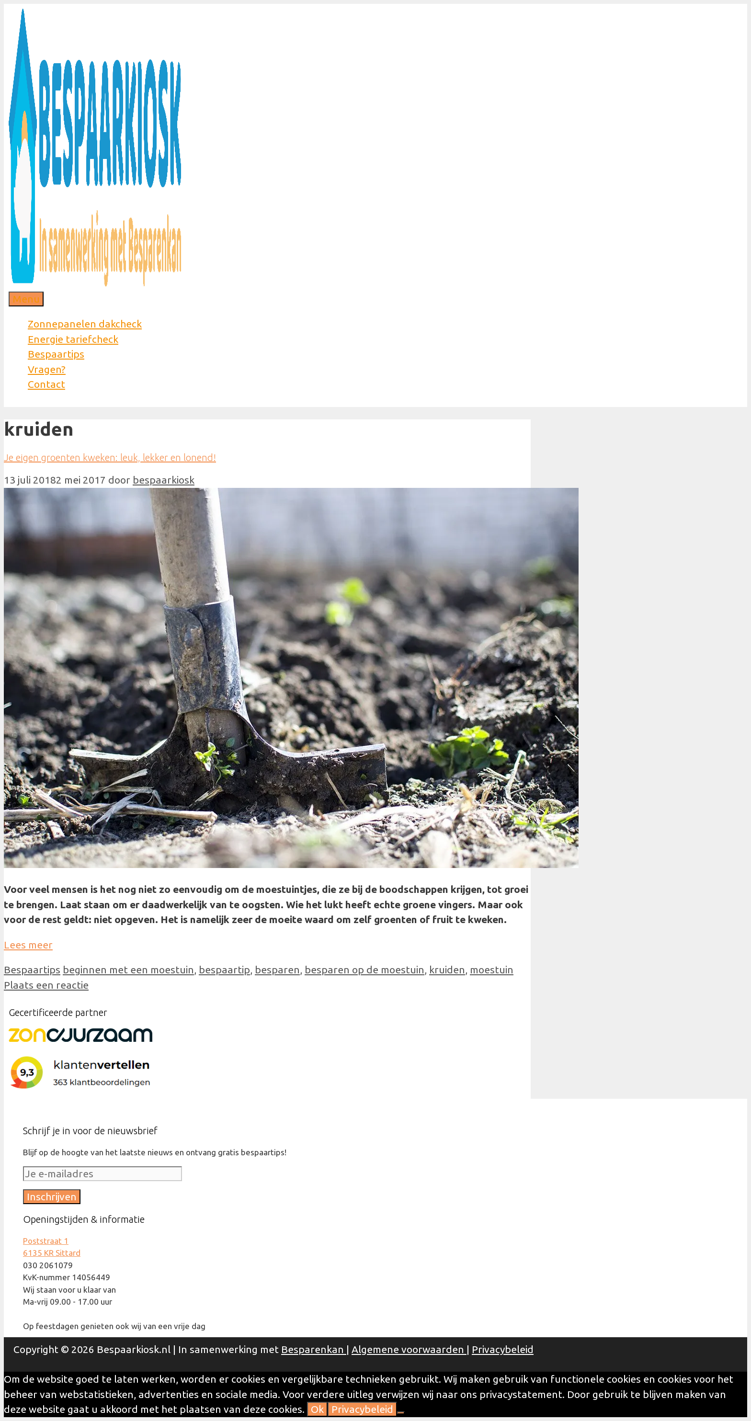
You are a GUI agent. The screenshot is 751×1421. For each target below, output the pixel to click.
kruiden (447, 969)
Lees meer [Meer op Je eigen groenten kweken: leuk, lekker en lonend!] (28, 944)
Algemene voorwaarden (409, 1349)
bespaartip (224, 969)
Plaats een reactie (46, 985)
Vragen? (47, 369)
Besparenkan (313, 1349)
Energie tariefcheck (73, 339)
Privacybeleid (503, 1349)
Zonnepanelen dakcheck (85, 323)
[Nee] (401, 1412)
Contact (46, 384)
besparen (277, 969)
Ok (317, 1409)
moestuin (491, 969)
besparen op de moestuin (364, 969)
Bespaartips (56, 354)
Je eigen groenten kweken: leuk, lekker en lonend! (110, 457)
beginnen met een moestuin (128, 969)
